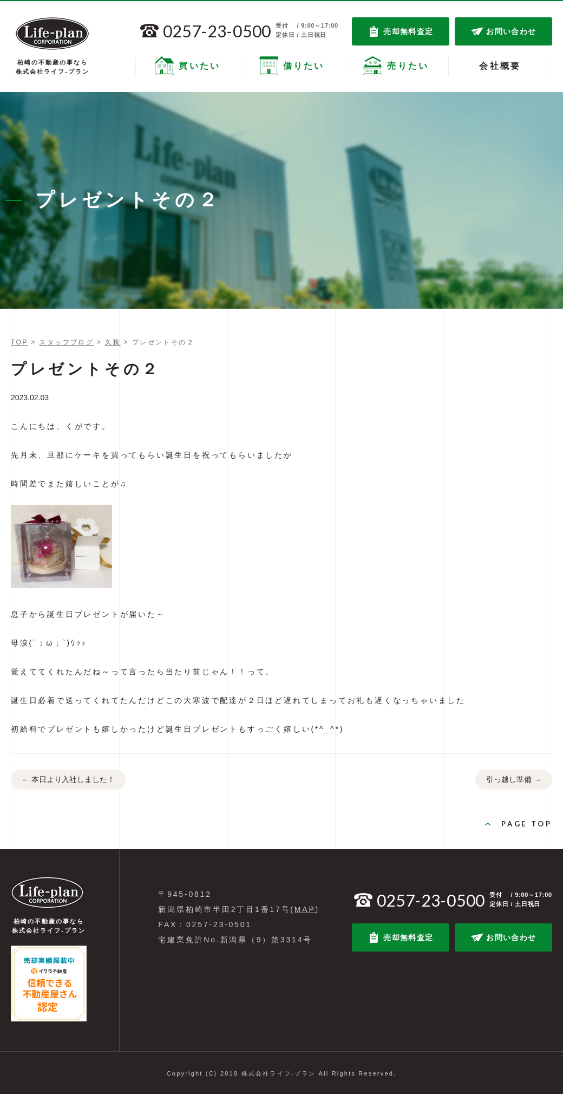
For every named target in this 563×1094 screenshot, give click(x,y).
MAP (305, 909)
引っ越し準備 (513, 779)
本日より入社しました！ (68, 779)
